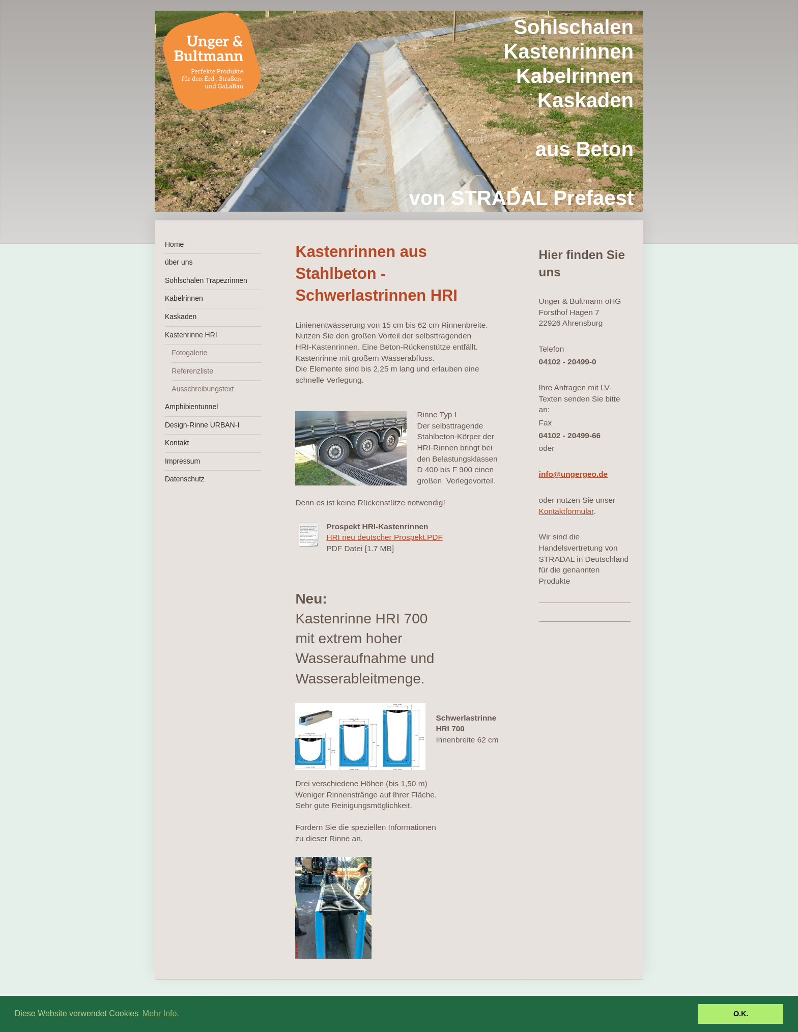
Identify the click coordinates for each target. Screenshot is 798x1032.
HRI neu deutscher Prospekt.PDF (384, 537)
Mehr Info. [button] (160, 1013)
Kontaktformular (566, 511)
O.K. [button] (741, 1014)
